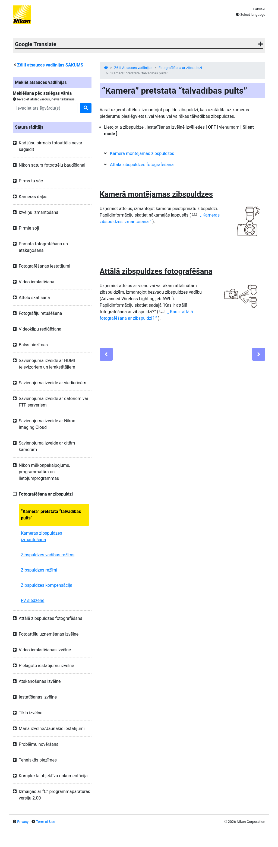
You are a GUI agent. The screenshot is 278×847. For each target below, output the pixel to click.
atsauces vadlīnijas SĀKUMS (50, 65)
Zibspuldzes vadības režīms (47, 554)
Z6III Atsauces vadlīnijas (133, 68)
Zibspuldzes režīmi (39, 570)
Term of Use (45, 822)
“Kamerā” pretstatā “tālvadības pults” (51, 515)
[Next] (258, 354)
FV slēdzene (32, 600)
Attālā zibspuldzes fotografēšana (141, 164)
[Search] (45, 108)
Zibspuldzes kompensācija (46, 585)
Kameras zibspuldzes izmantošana (41, 536)
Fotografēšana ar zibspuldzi (180, 68)
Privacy (23, 822)
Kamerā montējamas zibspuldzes (142, 153)
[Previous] (106, 354)
